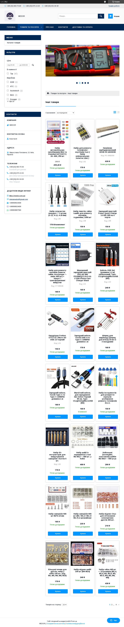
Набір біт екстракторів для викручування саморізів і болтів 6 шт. (57, 457)
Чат (113, 620)
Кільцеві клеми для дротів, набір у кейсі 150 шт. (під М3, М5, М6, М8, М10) (57, 572)
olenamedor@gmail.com (18, 199)
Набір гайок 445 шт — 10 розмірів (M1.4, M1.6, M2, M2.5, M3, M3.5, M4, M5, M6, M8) (107, 573)
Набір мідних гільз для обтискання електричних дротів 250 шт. (107, 517)
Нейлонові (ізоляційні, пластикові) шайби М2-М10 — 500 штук (107, 456)
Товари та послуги (29, 27)
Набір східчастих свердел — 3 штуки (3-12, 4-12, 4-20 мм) (57, 213)
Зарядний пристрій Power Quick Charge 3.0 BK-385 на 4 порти (107, 214)
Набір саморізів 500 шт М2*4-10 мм (57, 515)
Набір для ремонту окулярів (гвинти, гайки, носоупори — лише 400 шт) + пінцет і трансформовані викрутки (57, 276)
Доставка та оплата (82, 27)
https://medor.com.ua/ (17, 196)
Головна (11, 27)
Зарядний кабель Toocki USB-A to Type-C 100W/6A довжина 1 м (82, 339)
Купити (57, 175)
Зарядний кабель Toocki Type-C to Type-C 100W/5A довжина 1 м (57, 396)
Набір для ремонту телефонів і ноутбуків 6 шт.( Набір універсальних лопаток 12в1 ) (82, 153)
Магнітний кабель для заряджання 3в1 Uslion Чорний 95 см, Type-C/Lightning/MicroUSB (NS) (82, 398)
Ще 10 (11, 101)
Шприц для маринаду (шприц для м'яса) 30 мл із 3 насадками (107, 339)
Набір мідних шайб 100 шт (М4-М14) (82, 570)
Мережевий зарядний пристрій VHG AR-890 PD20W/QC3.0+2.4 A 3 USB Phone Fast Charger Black (82, 275)
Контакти (63, 27)
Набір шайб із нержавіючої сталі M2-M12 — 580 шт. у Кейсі (82, 456)
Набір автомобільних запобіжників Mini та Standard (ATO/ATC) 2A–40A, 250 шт (57, 152)
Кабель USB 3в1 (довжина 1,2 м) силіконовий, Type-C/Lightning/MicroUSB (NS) (107, 274)
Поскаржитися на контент (55, 623)
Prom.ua (74, 621)
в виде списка (118, 113)
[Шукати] (101, 16)
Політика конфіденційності (75, 623)
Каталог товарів (13, 43)
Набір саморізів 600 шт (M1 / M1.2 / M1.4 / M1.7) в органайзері (82, 516)
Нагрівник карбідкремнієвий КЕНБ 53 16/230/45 (107, 150)
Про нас (50, 27)
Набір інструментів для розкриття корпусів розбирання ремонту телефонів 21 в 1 (107, 398)
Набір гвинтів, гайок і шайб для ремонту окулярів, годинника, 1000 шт (82, 214)
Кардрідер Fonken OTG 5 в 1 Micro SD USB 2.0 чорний (57, 338)
